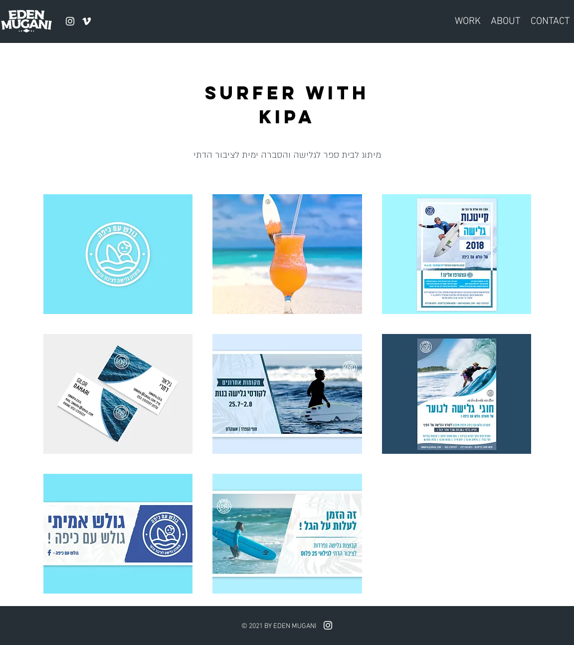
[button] (118, 254)
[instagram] (70, 21)
